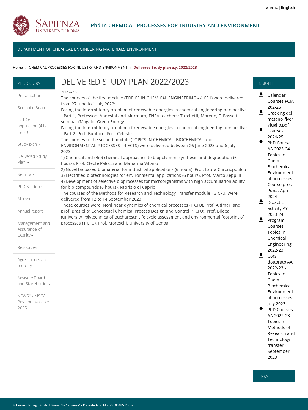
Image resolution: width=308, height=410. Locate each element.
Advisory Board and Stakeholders (34, 280)
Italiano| (279, 7)
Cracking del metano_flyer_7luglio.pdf (281, 119)
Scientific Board (32, 107)
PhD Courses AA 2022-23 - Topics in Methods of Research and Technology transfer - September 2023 (281, 333)
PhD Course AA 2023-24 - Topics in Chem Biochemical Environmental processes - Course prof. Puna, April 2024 (281, 169)
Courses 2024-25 (276, 134)
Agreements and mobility (33, 262)
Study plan (29, 144)
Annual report (30, 211)
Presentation (29, 95)
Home (18, 67)
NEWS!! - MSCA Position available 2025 (33, 302)
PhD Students (30, 186)
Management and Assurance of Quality (34, 229)
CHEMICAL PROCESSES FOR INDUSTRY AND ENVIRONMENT (78, 67)
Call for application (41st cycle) (33, 126)
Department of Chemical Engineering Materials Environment (87, 49)
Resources (27, 247)
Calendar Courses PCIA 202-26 (281, 101)
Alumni (24, 199)
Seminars (26, 174)
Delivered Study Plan (32, 159)
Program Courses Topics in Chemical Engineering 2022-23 (280, 235)
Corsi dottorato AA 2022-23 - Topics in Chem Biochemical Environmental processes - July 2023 (281, 279)
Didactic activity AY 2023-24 (278, 208)
